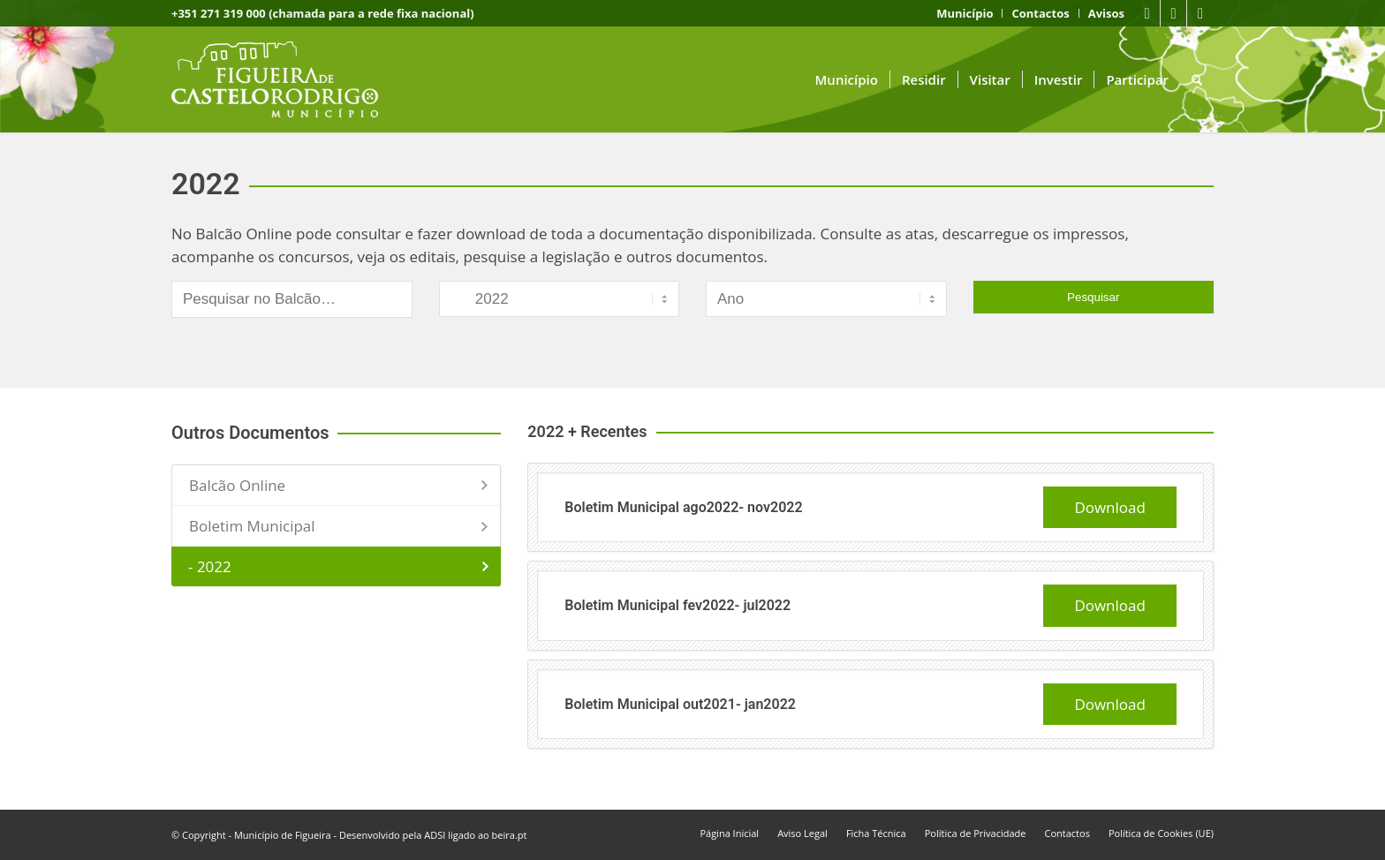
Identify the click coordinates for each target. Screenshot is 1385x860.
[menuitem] (965, 13)
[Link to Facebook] (1147, 13)
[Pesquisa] (1197, 79)
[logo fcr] (288, 79)
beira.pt (509, 834)
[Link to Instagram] (1200, 13)
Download (1110, 507)
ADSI (434, 834)
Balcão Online (237, 485)
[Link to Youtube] (1173, 13)
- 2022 (209, 566)
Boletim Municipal (252, 526)
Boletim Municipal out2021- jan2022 (680, 704)
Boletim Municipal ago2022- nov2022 (683, 507)
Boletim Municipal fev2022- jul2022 (677, 605)
